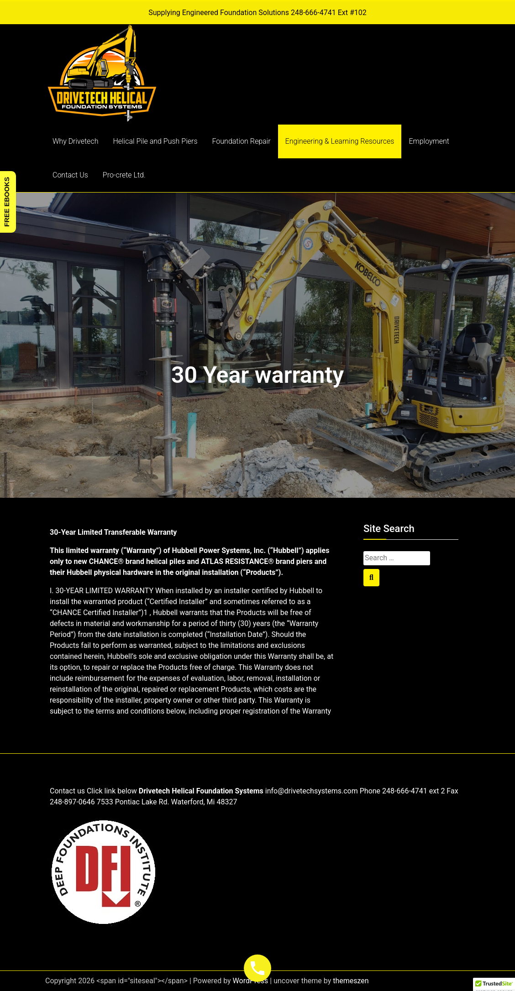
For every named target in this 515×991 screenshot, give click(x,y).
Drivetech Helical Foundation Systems (201, 791)
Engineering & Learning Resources (339, 141)
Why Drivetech (75, 141)
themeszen (350, 980)
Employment (429, 141)
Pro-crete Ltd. (124, 175)
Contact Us (70, 175)
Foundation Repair (241, 141)
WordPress (250, 980)
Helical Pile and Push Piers (155, 141)
